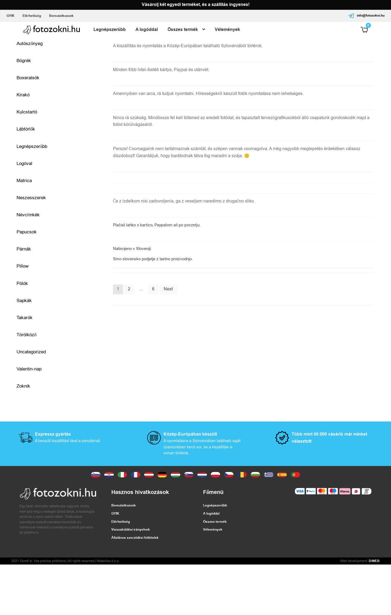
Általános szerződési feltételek (135, 537)
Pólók (22, 283)
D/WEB (374, 561)
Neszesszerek (31, 198)
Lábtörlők (26, 129)
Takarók (25, 318)
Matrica (24, 180)
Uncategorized (31, 352)
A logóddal (146, 30)
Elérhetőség (32, 16)
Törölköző (27, 335)
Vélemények (227, 30)
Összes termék (183, 30)
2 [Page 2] (129, 289)
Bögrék (24, 61)
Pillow (23, 266)
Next (168, 289)
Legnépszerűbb (109, 30)
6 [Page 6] (153, 289)
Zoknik (23, 386)
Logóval (24, 163)
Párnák (24, 249)
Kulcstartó (27, 112)
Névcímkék (28, 215)
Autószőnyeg (30, 43)
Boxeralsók (28, 78)
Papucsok (27, 232)
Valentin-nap (29, 369)
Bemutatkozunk (61, 16)
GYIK (10, 16)
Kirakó (23, 95)
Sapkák (24, 300)
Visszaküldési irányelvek (130, 530)
